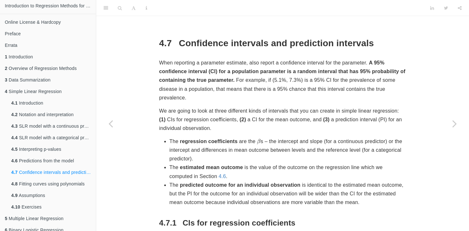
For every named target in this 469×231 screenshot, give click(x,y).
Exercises (26, 207)
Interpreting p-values (36, 149)
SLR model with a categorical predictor (53, 137)
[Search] (120, 8)
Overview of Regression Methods (41, 68)
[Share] (459, 8)
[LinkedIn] (432, 8)
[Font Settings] (134, 8)
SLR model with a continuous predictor (53, 126)
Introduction (19, 56)
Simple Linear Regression (33, 91)
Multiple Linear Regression (34, 218)
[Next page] (454, 123)
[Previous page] (110, 123)
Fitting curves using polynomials (48, 183)
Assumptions (28, 195)
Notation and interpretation (42, 114)
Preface (13, 33)
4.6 (222, 176)
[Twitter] (446, 8)
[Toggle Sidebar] (106, 8)
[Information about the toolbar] (146, 8)
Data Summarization (28, 79)
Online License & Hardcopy (33, 22)
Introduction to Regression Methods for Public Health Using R (50, 5)
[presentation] (258, 141)
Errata (11, 45)
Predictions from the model (42, 160)
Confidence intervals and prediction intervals (53, 172)
